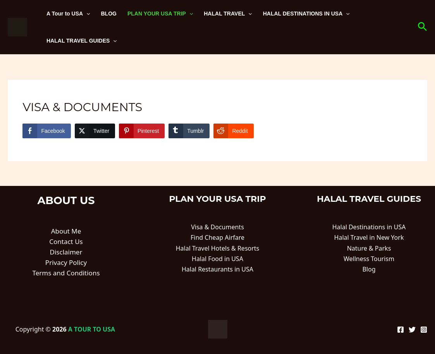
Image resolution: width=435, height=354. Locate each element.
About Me (66, 231)
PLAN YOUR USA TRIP (160, 13)
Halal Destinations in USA (369, 227)
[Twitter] (412, 329)
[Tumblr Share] (189, 131)
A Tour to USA (68, 13)
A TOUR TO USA (91, 329)
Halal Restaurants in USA (217, 269)
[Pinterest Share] (142, 131)
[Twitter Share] (95, 131)
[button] (422, 27)
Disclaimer (66, 251)
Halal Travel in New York (369, 237)
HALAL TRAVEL (228, 13)
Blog (368, 269)
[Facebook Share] (46, 131)
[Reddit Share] (233, 131)
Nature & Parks (369, 248)
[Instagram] (423, 329)
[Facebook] (400, 329)
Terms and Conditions (66, 272)
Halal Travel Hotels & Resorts (218, 248)
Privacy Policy (66, 262)
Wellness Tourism (369, 258)
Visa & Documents (217, 227)
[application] (86, 13)
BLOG (109, 13)
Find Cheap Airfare (217, 237)
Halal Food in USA (217, 258)
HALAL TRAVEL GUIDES (81, 40)
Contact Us (66, 241)
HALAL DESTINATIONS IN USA (306, 13)
